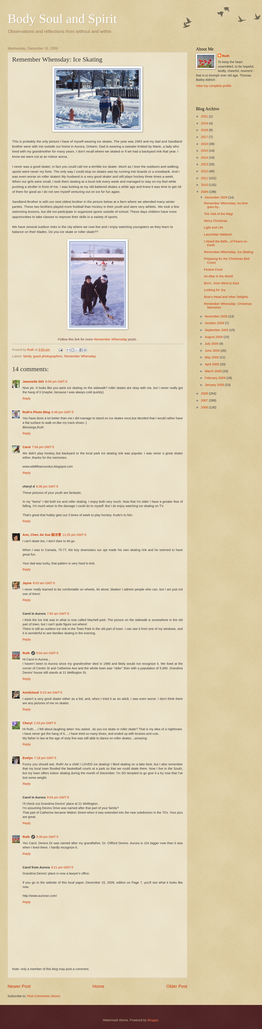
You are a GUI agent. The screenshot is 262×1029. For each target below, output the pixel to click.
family (27, 356)
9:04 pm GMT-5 (58, 797)
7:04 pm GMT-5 (43, 447)
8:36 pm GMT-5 (47, 486)
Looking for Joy (215, 290)
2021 (205, 116)
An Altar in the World (218, 276)
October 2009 (215, 323)
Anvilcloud (31, 692)
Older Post (176, 986)
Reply (27, 398)
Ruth (26, 653)
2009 (205, 191)
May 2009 (212, 357)
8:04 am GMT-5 (47, 653)
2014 (205, 157)
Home (98, 986)
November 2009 (216, 316)
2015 (205, 150)
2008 (205, 393)
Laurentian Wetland (217, 234)
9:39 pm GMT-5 (47, 837)
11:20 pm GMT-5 (74, 534)
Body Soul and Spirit (62, 18)
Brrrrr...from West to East (221, 283)
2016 (205, 144)
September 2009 (217, 330)
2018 (205, 130)
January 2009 (215, 385)
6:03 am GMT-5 (44, 583)
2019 (205, 123)
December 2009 (216, 197)
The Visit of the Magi (218, 214)
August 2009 (214, 337)
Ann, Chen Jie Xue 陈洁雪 (42, 534)
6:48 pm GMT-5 (63, 412)
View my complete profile (213, 86)
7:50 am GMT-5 (58, 613)
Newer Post (19, 986)
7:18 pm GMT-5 (45, 758)
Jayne (27, 583)
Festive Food (213, 269)
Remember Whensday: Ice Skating (228, 252)
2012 (205, 171)
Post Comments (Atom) (43, 996)
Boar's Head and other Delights (226, 297)
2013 (205, 164)
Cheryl (27, 723)
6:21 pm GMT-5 (62, 867)
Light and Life (213, 227)
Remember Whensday (110, 339)
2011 (205, 178)
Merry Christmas (215, 221)
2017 (205, 137)
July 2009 (212, 343)
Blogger (152, 1020)
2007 (205, 400)
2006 (205, 407)
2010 (205, 185)
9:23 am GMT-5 (51, 692)
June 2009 (212, 350)
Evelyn (28, 758)
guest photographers (47, 356)
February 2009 (215, 378)
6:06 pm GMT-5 (56, 381)
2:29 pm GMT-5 (45, 723)
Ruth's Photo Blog (36, 412)
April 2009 (212, 364)
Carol (27, 447)
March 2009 (213, 371)
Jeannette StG (33, 381)
